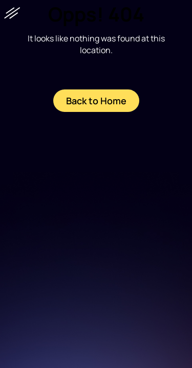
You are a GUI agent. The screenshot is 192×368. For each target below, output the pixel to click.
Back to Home (96, 101)
